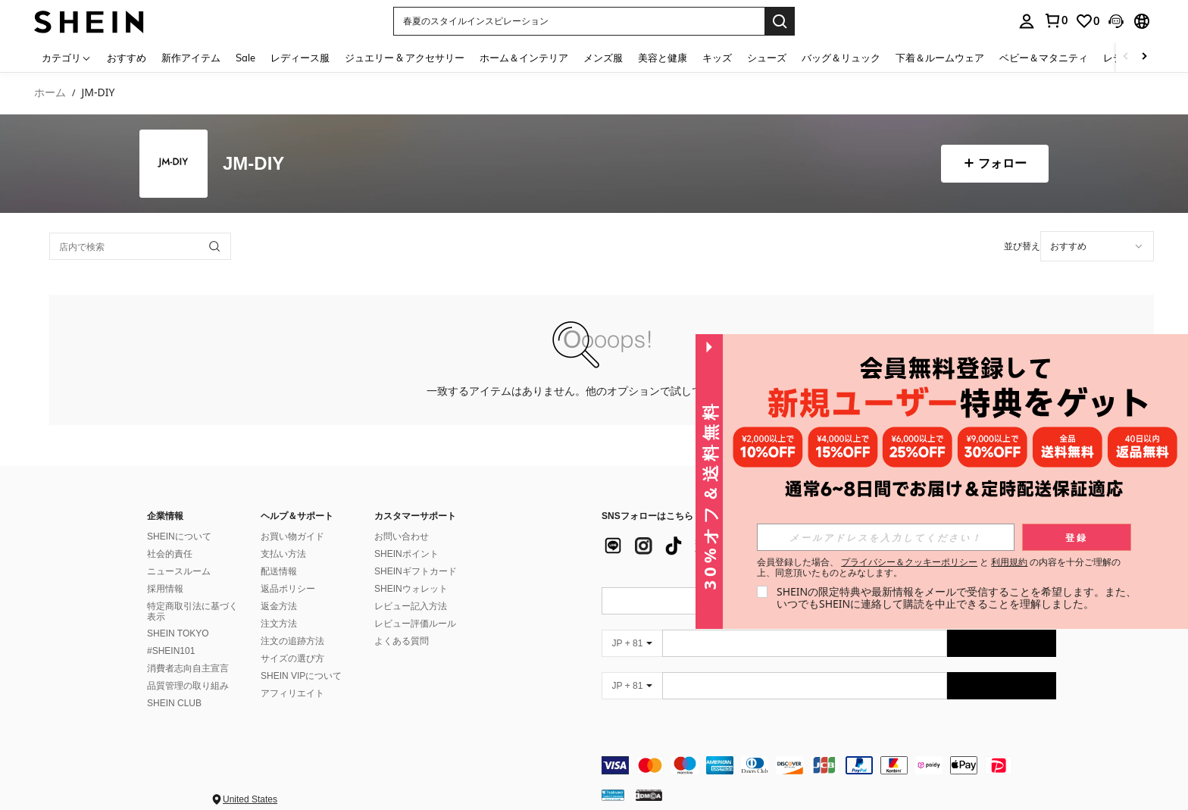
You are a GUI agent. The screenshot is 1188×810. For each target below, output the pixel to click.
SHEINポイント (406, 535)
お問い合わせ (401, 518)
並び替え (1022, 245)
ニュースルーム (179, 553)
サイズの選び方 (292, 640)
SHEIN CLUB (174, 685)
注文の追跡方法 (292, 623)
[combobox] (1097, 246)
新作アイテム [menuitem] (190, 58)
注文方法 (279, 605)
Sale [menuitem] (245, 58)
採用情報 (165, 570)
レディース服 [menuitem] (300, 58)
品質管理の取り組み (188, 667)
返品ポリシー (288, 570)
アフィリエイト (292, 675)
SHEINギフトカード (415, 553)
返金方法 (279, 588)
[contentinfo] (829, 747)
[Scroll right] (1144, 57)
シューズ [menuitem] (766, 58)
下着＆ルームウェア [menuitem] (940, 58)
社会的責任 (169, 535)
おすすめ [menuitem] (126, 58)
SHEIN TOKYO (178, 615)
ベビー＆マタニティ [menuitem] (1043, 58)
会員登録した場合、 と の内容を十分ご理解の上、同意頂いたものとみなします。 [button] (939, 567)
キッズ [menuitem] (717, 58)
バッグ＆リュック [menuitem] (841, 58)
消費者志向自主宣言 (188, 650)
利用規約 (1009, 561)
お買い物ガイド (292, 518)
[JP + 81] (632, 625)
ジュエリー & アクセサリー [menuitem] (404, 58)
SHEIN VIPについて (301, 657)
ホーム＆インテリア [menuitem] (524, 58)
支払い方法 (283, 535)
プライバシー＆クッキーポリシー (909, 561)
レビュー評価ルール (415, 605)
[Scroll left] (1126, 57)
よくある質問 (401, 623)
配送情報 (279, 553)
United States (250, 781)
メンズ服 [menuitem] (603, 58)
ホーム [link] (50, 92)
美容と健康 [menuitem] (662, 58)
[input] (885, 537)
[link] (1087, 21)
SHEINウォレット (411, 570)
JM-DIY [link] (97, 92)
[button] (578, 21)
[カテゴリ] (66, 57)
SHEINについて (179, 518)
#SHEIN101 (171, 632)
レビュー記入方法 (410, 588)
